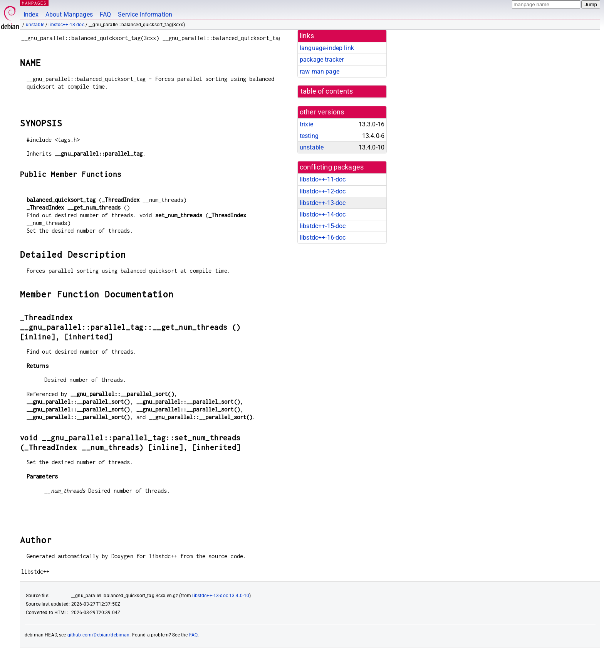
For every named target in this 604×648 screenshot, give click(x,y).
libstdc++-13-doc (66, 24)
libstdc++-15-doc (323, 226)
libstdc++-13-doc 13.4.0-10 (220, 595)
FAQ (105, 14)
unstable (35, 24)
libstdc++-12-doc (323, 191)
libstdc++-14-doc (323, 214)
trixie (306, 124)
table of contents (326, 91)
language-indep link (327, 48)
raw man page (319, 71)
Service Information (145, 14)
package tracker (322, 59)
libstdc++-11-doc (323, 179)
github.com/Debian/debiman (98, 635)
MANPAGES (34, 2)
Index (31, 14)
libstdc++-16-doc (323, 237)
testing (309, 135)
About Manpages (69, 14)
